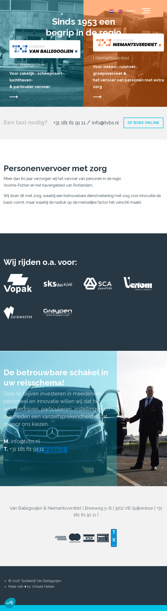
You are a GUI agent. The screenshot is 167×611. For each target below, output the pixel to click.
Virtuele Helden (43, 586)
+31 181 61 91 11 (70, 123)
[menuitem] (111, 11)
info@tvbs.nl (105, 123)
